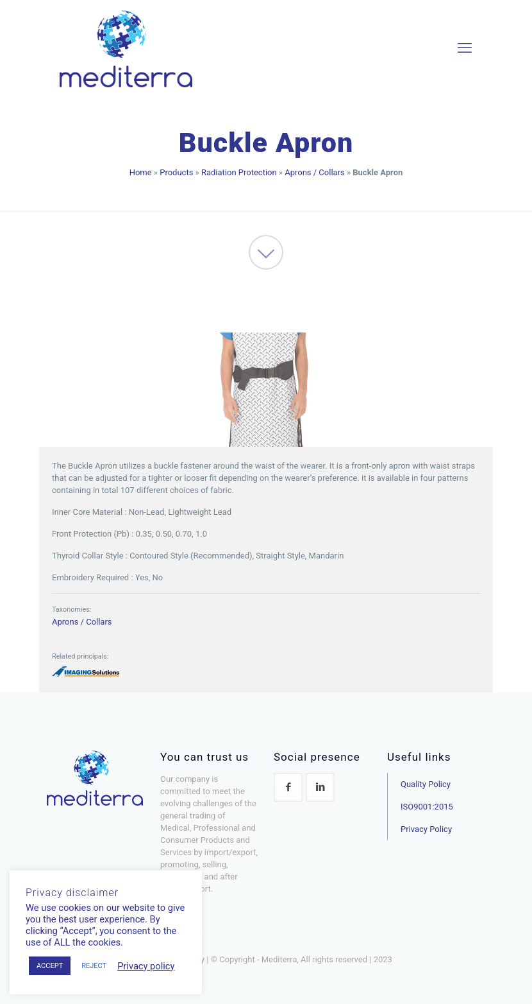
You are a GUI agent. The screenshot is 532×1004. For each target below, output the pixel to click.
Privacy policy (145, 966)
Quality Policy (426, 784)
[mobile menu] (465, 48)
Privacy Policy (426, 829)
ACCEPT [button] (50, 966)
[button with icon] (288, 787)
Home (140, 172)
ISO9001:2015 (427, 806)
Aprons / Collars (315, 172)
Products (176, 172)
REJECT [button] (93, 966)
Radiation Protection (239, 172)
